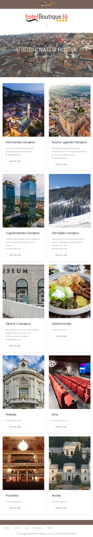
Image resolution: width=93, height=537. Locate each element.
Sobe (27, 528)
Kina (55, 414)
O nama (17, 528)
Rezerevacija (38, 528)
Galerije (11, 414)
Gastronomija (61, 324)
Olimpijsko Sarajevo (65, 233)
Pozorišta (12, 495)
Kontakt (50, 528)
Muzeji (56, 495)
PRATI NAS (48, 5)
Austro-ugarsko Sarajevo (69, 142)
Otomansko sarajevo (20, 142)
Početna (7, 528)
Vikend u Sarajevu (18, 324)
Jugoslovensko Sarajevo (23, 233)
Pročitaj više (15, 161)
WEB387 (65, 533)
